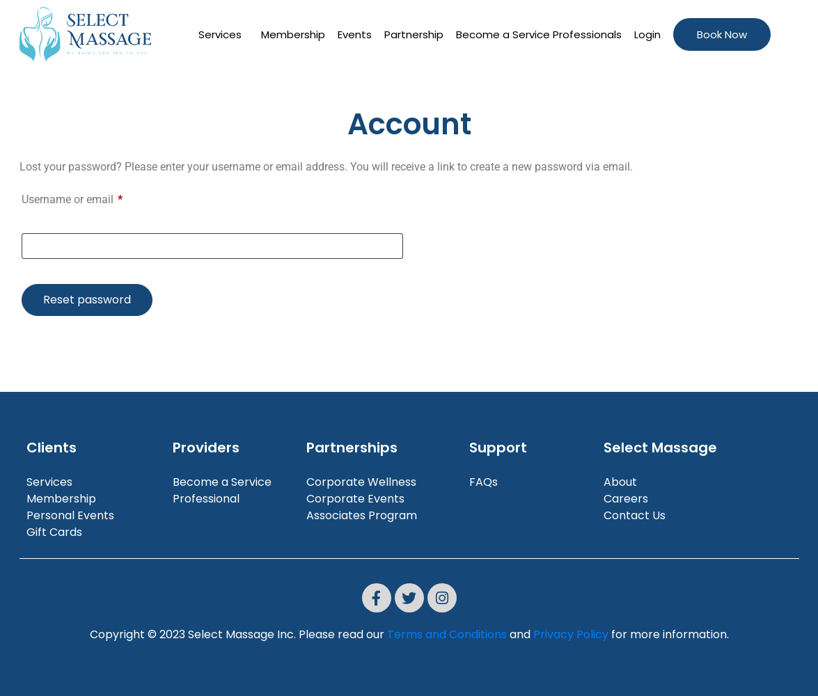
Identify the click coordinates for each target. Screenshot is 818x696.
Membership (293, 34)
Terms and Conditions (447, 634)
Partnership (413, 34)
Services (220, 34)
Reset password (87, 300)
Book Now (722, 34)
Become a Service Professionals (539, 34)
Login (647, 34)
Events (355, 34)
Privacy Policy (570, 634)
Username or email (93, 200)
